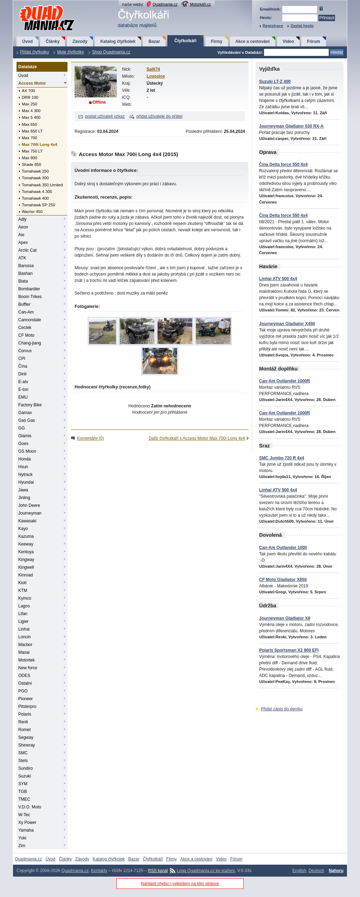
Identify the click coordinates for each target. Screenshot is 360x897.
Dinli (22, 374)
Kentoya (26, 551)
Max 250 (29, 104)
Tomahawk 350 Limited (42, 185)
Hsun (23, 466)
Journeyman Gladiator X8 (284, 618)
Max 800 (29, 158)
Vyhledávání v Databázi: (240, 52)
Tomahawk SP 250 (38, 205)
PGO (23, 691)
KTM (22, 590)
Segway (25, 737)
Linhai (24, 629)
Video (288, 41)
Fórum (313, 41)
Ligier (23, 621)
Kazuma (26, 536)
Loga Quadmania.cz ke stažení (206, 870)
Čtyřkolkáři (185, 40)
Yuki (22, 837)
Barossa (26, 265)
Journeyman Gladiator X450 (287, 323)
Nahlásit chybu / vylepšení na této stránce (180, 883)
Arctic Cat (27, 250)
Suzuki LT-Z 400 (275, 81)
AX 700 (28, 91)
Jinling (24, 497)
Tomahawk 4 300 (37, 191)
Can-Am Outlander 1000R (284, 381)
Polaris (24, 714)
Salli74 (153, 69)
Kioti (22, 582)
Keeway (25, 544)
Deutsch (316, 870)
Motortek (26, 660)
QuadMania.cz (38, 5)
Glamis (24, 435)
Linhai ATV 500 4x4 (278, 278)
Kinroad (25, 575)
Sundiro (25, 768)
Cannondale (29, 319)
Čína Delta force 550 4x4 (283, 164)
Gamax (25, 412)
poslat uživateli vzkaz (105, 116)
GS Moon (27, 451)
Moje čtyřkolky (70, 52)
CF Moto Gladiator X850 (283, 579)
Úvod (27, 41)
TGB (22, 791)
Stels (23, 760)
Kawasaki (27, 520)
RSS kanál (158, 870)
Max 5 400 (31, 117)
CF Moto (26, 335)
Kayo (23, 528)
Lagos (24, 606)
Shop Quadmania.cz (111, 52)
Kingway (26, 559)
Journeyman (29, 513)
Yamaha (26, 830)
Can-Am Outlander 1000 (283, 547)
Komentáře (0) (90, 438)
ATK (22, 258)
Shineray (26, 745)
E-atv (23, 381)
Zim (21, 845)
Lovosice (156, 76)
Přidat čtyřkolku (34, 52)
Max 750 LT (32, 151)
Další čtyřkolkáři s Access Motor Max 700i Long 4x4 (197, 438)
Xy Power (27, 822)
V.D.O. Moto (29, 807)
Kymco (24, 598)
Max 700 (29, 138)
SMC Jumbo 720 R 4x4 (281, 458)
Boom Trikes (30, 296)
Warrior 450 (32, 211)
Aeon (23, 227)
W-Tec (24, 814)
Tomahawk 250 (35, 171)
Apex (23, 242)
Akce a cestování (253, 41)
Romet (24, 729)
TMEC (24, 799)
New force (27, 667)
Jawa (23, 490)
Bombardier (29, 288)
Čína (22, 366)
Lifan (22, 613)
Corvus (25, 350)
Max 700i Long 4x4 (39, 144)
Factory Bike (30, 404)
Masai (24, 652)
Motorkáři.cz (200, 4)
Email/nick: (270, 9)
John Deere (29, 505)
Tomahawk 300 (35, 178)
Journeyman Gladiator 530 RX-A (291, 126)
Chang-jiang (29, 343)
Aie (21, 234)
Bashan (25, 273)
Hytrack (25, 474)
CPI (21, 358)
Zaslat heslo (302, 26)
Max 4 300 (31, 111)
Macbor (25, 644)
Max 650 (29, 124)
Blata (23, 281)
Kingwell (26, 567)
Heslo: (266, 17)
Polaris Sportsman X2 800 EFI (289, 650)
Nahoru (336, 870)
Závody (79, 41)
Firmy (217, 41)
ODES (24, 675)
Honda (24, 459)
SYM (22, 783)
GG (21, 428)
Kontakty (99, 870)
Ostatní (25, 683)
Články (52, 41)
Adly (22, 219)
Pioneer (25, 698)
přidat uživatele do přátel (159, 116)
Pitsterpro (27, 706)
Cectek (24, 327)
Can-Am (26, 312)
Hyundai (26, 482)
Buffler (24, 304)
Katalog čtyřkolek (117, 41)
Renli (23, 721)
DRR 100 (30, 97)
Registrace (273, 26)
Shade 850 (31, 164)
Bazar (154, 41)
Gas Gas (26, 420)
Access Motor (32, 83)
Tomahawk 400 (35, 198)
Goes (23, 443)
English (299, 870)
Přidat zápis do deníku (282, 708)
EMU (23, 397)
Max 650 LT (32, 131)
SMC (23, 752)
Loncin (24, 636)
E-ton (23, 389)
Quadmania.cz (165, 4)
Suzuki (24, 776)
